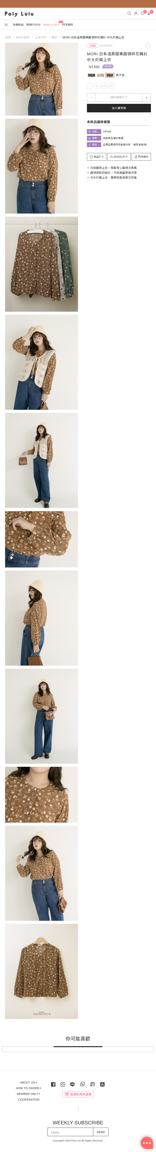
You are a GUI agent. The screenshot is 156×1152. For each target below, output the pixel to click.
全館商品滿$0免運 (113, 138)
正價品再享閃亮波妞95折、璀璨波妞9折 (125, 144)
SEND (101, 1132)
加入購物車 (119, 108)
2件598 (108, 66)
